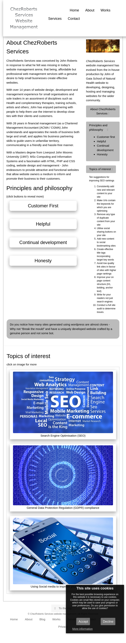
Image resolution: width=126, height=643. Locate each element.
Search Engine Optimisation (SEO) (63, 404)
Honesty (43, 260)
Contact (74, 19)
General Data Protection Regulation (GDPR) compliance (63, 477)
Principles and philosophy (103, 140)
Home (74, 10)
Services (55, 19)
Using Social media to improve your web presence (63, 553)
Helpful (43, 224)
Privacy (63, 626)
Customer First (43, 205)
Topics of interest (101, 169)
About (89, 10)
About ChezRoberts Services (103, 111)
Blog (42, 619)
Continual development (43, 242)
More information (82, 628)
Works (105, 10)
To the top (62, 608)
